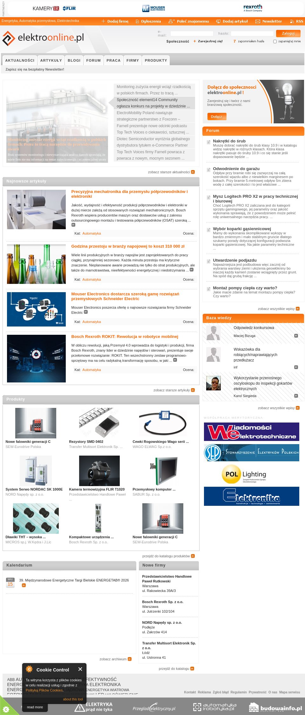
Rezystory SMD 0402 (86, 441)
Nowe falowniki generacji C (28, 441)
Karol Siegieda (245, 396)
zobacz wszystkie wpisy (276, 309)
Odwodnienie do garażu (236, 168)
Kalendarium (20, 565)
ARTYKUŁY (51, 60)
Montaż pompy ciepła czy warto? (245, 287)
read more (35, 707)
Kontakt (190, 692)
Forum (213, 130)
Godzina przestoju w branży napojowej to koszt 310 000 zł (128, 246)
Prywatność (258, 692)
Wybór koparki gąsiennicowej (242, 228)
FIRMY (132, 60)
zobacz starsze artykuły (171, 390)
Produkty (16, 399)
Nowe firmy (154, 565)
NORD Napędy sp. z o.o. (162, 622)
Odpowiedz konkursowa (254, 328)
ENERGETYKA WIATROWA (107, 690)
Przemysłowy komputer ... (154, 489)
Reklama (204, 692)
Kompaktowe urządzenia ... (91, 537)
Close (80, 669)
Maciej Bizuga (244, 336)
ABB (11, 679)
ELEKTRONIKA (105, 684)
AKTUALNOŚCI (20, 60)
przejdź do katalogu (174, 668)
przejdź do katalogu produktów (166, 556)
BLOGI (74, 60)
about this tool (73, 699)
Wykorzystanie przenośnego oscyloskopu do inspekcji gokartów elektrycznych (263, 383)
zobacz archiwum (113, 659)
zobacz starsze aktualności (169, 172)
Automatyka (92, 233)
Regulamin (239, 692)
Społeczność (177, 41)
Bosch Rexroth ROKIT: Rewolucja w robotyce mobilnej (125, 336)
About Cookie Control (29, 668)
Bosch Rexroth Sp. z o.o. (163, 602)
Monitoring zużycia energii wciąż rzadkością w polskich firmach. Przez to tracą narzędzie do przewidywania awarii (57, 144)
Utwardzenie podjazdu (235, 260)
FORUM (93, 60)
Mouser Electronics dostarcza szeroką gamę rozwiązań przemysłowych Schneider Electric (125, 296)
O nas (272, 692)
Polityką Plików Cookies (44, 690)
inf (236, 367)
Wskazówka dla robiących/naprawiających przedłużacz (255, 354)
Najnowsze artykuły (27, 181)
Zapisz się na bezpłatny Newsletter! (35, 69)
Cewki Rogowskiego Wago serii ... (161, 441)
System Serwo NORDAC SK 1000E (34, 489)
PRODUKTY (156, 60)
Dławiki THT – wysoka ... (26, 537)
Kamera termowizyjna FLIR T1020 (97, 489)
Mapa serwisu (289, 692)
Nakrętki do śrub (229, 141)
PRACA (114, 60)
